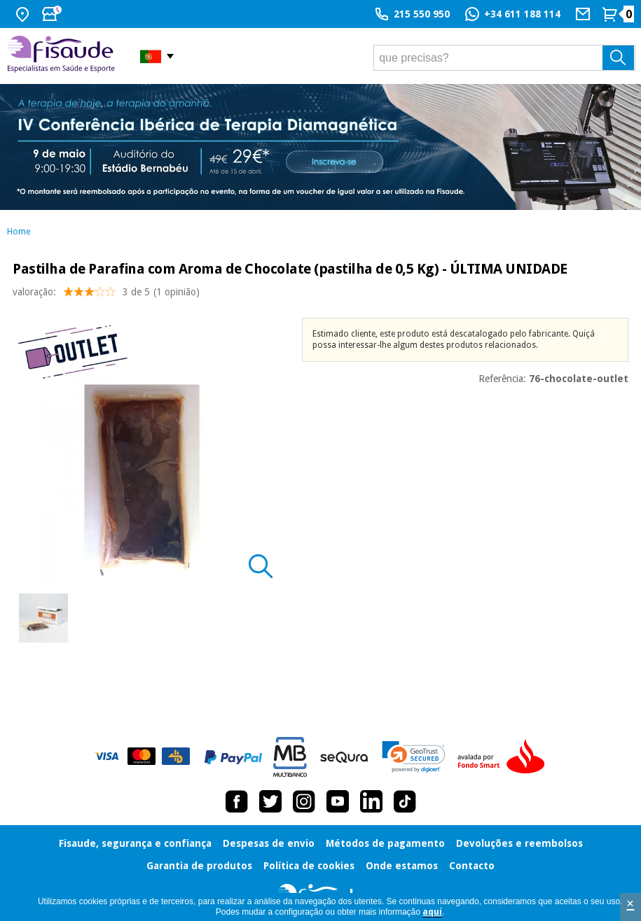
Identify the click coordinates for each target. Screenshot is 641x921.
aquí (432, 912)
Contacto (472, 865)
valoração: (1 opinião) (106, 295)
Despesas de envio (269, 843)
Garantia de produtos (199, 865)
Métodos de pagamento (385, 843)
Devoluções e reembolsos (519, 843)
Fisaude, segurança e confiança (135, 843)
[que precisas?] (504, 58)
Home (18, 232)
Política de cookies (308, 865)
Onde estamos (402, 865)
